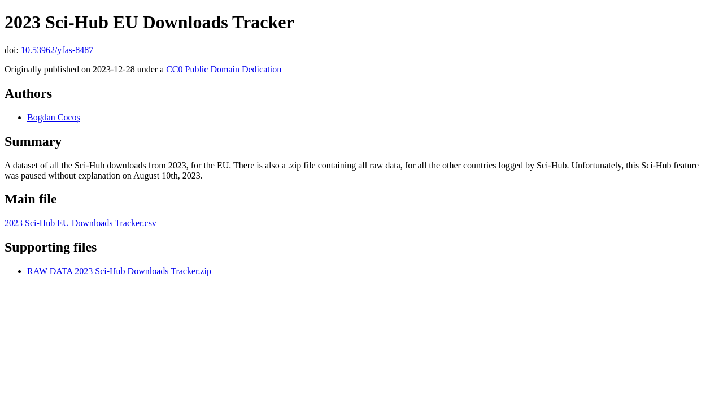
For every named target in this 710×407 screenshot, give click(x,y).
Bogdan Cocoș (53, 117)
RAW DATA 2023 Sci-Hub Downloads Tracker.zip (119, 271)
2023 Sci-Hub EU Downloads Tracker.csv (80, 223)
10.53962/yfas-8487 (57, 50)
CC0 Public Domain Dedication (223, 69)
